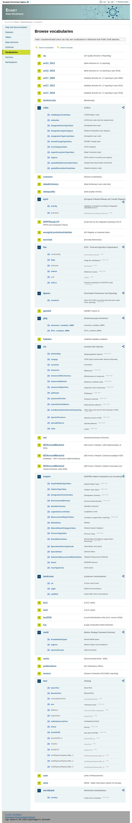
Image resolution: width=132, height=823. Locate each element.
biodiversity (49, 100)
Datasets (9, 32)
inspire (46, 476)
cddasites (55, 120)
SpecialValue (56, 552)
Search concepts (67, 47)
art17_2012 (49, 85)
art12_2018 (49, 71)
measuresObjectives (59, 387)
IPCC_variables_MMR (60, 331)
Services (9, 57)
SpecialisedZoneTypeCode (62, 546)
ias (44, 346)
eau (52, 704)
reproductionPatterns (60, 404)
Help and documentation (16, 27)
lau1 (45, 602)
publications (49, 666)
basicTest (55, 688)
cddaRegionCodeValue (60, 115)
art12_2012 (49, 63)
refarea (54, 271)
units (53, 429)
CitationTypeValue (58, 489)
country (54, 797)
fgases (46, 293)
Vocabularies (11, 52)
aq (44, 56)
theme (53, 562)
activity (54, 206)
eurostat (47, 239)
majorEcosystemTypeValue (62, 152)
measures (55, 370)
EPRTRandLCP (51, 222)
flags (53, 260)
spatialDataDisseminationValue (64, 163)
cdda (45, 108)
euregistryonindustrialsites (57, 232)
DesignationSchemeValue (62, 495)
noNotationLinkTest (59, 721)
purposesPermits (58, 398)
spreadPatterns (57, 423)
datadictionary (50, 184)
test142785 (55, 732)
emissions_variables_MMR (62, 325)
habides (47, 339)
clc (52, 583)
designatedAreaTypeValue (62, 125)
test (45, 681)
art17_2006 (49, 78)
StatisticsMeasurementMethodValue (66, 557)
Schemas (9, 47)
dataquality (49, 191)
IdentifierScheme (58, 506)
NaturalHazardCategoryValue (63, 528)
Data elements (11, 42)
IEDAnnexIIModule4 (53, 466)
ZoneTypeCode (57, 568)
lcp (44, 625)
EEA (17, 2)
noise (46, 658)
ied (44, 437)
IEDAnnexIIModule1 (53, 445)
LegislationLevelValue (60, 512)
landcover (48, 576)
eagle (53, 589)
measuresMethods (59, 381)
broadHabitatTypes (59, 639)
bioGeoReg (55, 354)
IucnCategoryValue (59, 147)
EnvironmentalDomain (60, 501)
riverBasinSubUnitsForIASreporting (66, 410)
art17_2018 (49, 93)
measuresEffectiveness (61, 376)
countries (55, 300)
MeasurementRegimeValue (62, 517)
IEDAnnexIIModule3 (53, 455)
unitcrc (54, 283)
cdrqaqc (54, 359)
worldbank (48, 790)
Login (104, 2)
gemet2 (47, 311)
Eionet (16, 22)
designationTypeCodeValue (62, 136)
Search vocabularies (46, 47)
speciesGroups (57, 650)
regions (54, 157)
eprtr (45, 199)
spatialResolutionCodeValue (63, 168)
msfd (45, 632)
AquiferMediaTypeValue (61, 483)
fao (44, 247)
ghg (45, 318)
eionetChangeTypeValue (61, 141)
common (48, 177)
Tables (8, 37)
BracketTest (56, 693)
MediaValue (56, 523)
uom (45, 775)
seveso (47, 673)
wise (45, 783)
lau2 (45, 610)
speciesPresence (58, 417)
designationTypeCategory (62, 131)
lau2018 (47, 617)
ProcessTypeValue (59, 533)
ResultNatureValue (59, 539)
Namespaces (11, 62)
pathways (55, 393)
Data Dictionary (26, 22)
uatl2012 (54, 594)
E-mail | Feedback (13, 814)
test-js (53, 727)
